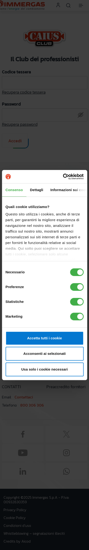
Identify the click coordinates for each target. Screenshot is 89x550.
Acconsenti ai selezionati (44, 353)
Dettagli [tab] (36, 190)
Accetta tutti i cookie (44, 338)
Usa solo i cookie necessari (44, 369)
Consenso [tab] (14, 190)
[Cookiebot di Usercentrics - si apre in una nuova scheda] (63, 176)
